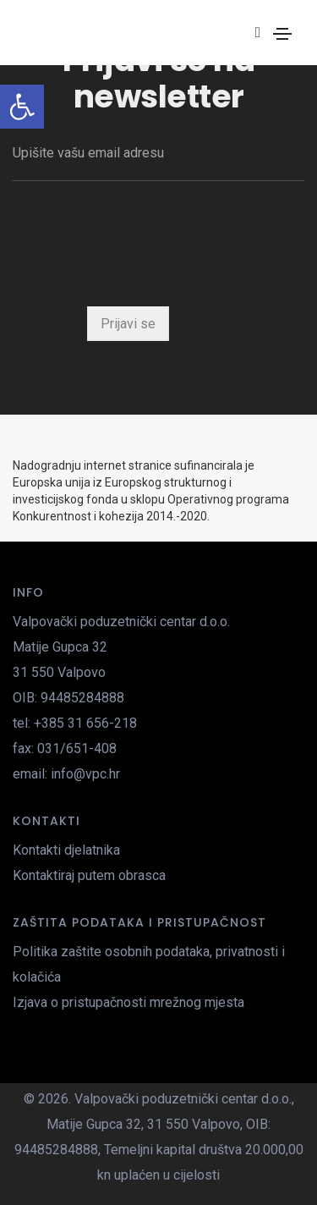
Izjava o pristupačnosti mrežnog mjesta (128, 1002)
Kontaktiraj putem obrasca (89, 875)
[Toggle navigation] (282, 34)
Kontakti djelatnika (66, 850)
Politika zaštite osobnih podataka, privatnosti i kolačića (149, 964)
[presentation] (141, 248)
